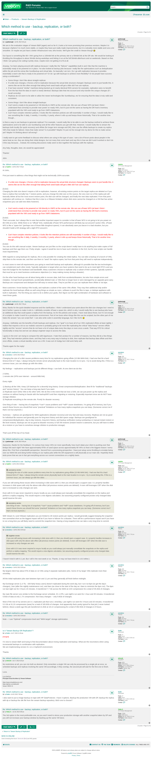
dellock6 (120, 658)
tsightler (120, 164)
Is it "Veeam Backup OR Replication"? (18, 631)
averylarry (121, 352)
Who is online (8, 736)
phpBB (70, 753)
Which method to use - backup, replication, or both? (36, 26)
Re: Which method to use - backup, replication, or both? (25, 164)
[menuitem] (146, 14)
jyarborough (121, 39)
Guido (120, 630)
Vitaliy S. (120, 709)
